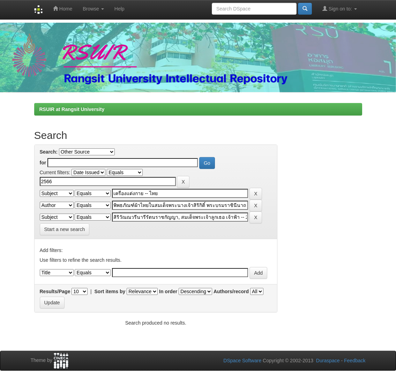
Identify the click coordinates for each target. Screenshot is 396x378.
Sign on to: (339, 9)
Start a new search (64, 229)
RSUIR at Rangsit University (72, 109)
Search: (49, 152)
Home (62, 9)
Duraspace (328, 360)
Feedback (354, 360)
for (43, 162)
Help (119, 9)
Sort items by (110, 291)
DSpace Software (242, 360)
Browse (93, 9)
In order (168, 291)
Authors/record (231, 291)
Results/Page (55, 291)
